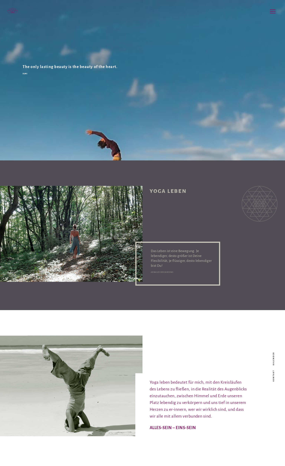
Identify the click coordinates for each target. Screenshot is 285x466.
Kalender (274, 358)
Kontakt (274, 376)
